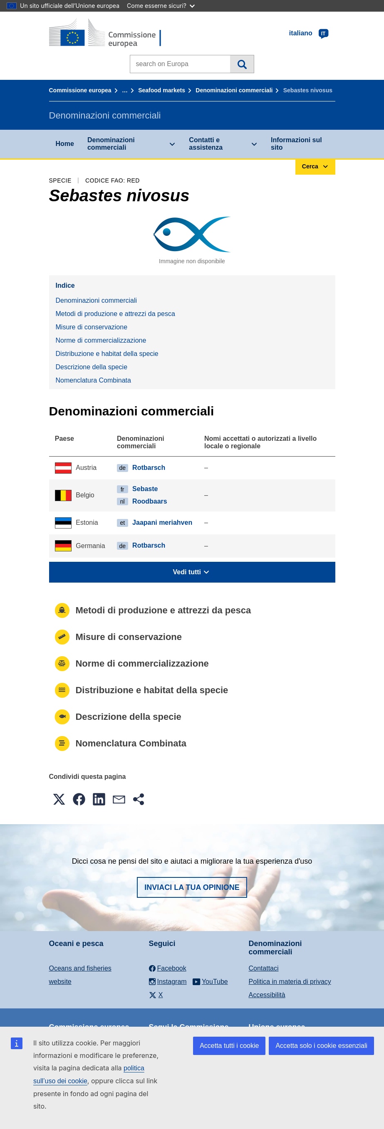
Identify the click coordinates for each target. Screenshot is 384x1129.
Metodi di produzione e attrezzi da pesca (115, 313)
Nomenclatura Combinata (93, 380)
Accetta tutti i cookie (229, 1045)
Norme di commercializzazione (101, 340)
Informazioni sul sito (296, 143)
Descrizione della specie (92, 367)
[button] (59, 799)
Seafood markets (161, 90)
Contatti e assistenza (206, 143)
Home (65, 143)
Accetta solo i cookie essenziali (321, 1045)
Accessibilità (267, 994)
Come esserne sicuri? (161, 5)
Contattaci (264, 968)
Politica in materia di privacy (290, 981)
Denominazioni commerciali (234, 90)
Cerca (242, 64)
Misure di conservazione (92, 327)
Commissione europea (80, 90)
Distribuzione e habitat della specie (107, 353)
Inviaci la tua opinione (192, 887)
